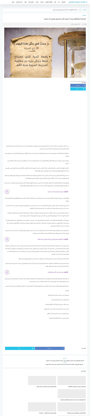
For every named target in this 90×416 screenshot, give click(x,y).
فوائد (25, 2)
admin (84, 24)
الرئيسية (63, 2)
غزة (59, 2)
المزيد (13, 2)
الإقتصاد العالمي (48, 2)
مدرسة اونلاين (19, 2)
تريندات (42, 2)
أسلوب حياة (31, 2)
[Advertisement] (36, 90)
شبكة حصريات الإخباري (77, 2)
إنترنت (36, 2)
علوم (55, 2)
